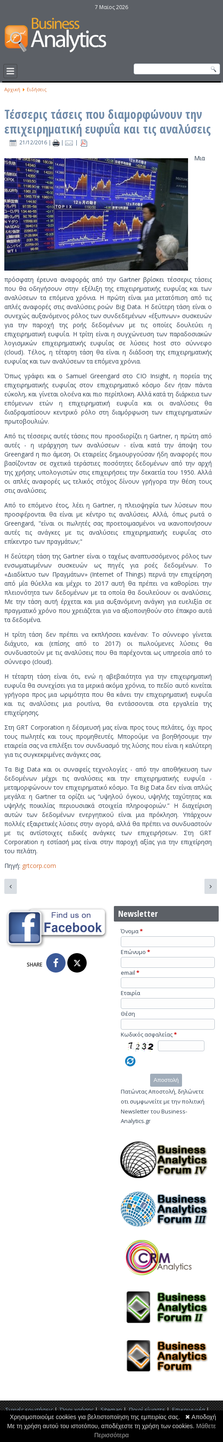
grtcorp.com (39, 865)
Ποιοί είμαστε (147, 1409)
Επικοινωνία (188, 1409)
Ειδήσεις (37, 89)
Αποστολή (166, 1080)
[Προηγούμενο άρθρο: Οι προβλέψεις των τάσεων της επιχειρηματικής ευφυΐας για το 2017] (10, 886)
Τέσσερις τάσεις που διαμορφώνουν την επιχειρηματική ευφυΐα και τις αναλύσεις (107, 121)
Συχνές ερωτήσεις (29, 1409)
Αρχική (12, 89)
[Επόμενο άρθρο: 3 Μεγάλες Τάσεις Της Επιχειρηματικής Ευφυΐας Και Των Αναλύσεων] (210, 886)
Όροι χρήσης (77, 1409)
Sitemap (111, 1409)
